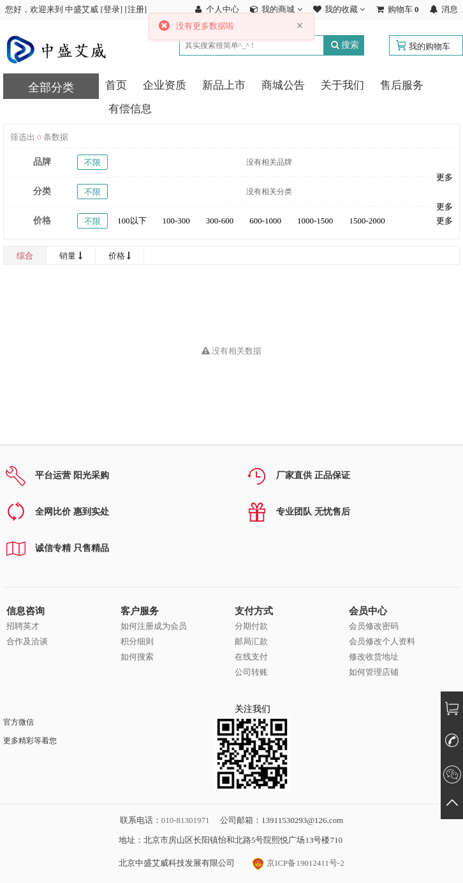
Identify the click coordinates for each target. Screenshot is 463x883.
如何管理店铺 (374, 672)
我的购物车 (429, 46)
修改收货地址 (374, 656)
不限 (92, 162)
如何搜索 (137, 656)
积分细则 (137, 641)
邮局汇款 (251, 641)
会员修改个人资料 (382, 641)
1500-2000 (367, 220)
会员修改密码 (374, 626)
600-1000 (265, 220)
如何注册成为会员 (154, 626)
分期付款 (251, 626)
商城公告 (283, 85)
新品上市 (224, 85)
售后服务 (401, 85)
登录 (111, 9)
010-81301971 (185, 820)
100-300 (176, 220)
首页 (116, 85)
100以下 (132, 220)
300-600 (219, 220)
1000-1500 (315, 220)
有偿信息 (130, 109)
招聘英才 (23, 626)
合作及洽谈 (27, 641)
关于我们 (342, 85)
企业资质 (164, 85)
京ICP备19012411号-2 (298, 863)
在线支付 (251, 656)
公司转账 (251, 672)
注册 (136, 9)
